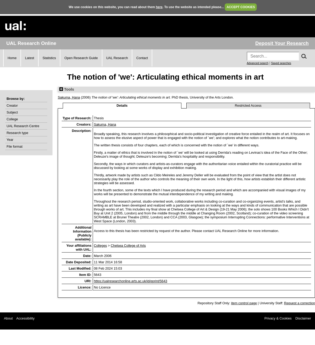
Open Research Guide (81, 58)
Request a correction (299, 303)
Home (12, 58)
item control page (244, 303)
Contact (142, 58)
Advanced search (257, 63)
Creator (12, 105)
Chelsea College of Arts (128, 246)
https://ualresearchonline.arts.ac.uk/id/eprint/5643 (130, 281)
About (8, 318)
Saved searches (281, 63)
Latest (29, 58)
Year (10, 140)
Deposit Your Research (282, 43)
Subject (12, 112)
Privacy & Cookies (278, 318)
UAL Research (117, 58)
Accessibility (25, 318)
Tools (66, 89)
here (159, 7)
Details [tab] (122, 105)
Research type (17, 133)
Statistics (49, 58)
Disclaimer (303, 318)
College (12, 119)
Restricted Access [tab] (248, 105)
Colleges (100, 246)
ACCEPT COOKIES (241, 7)
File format (14, 146)
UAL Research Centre (23, 126)
